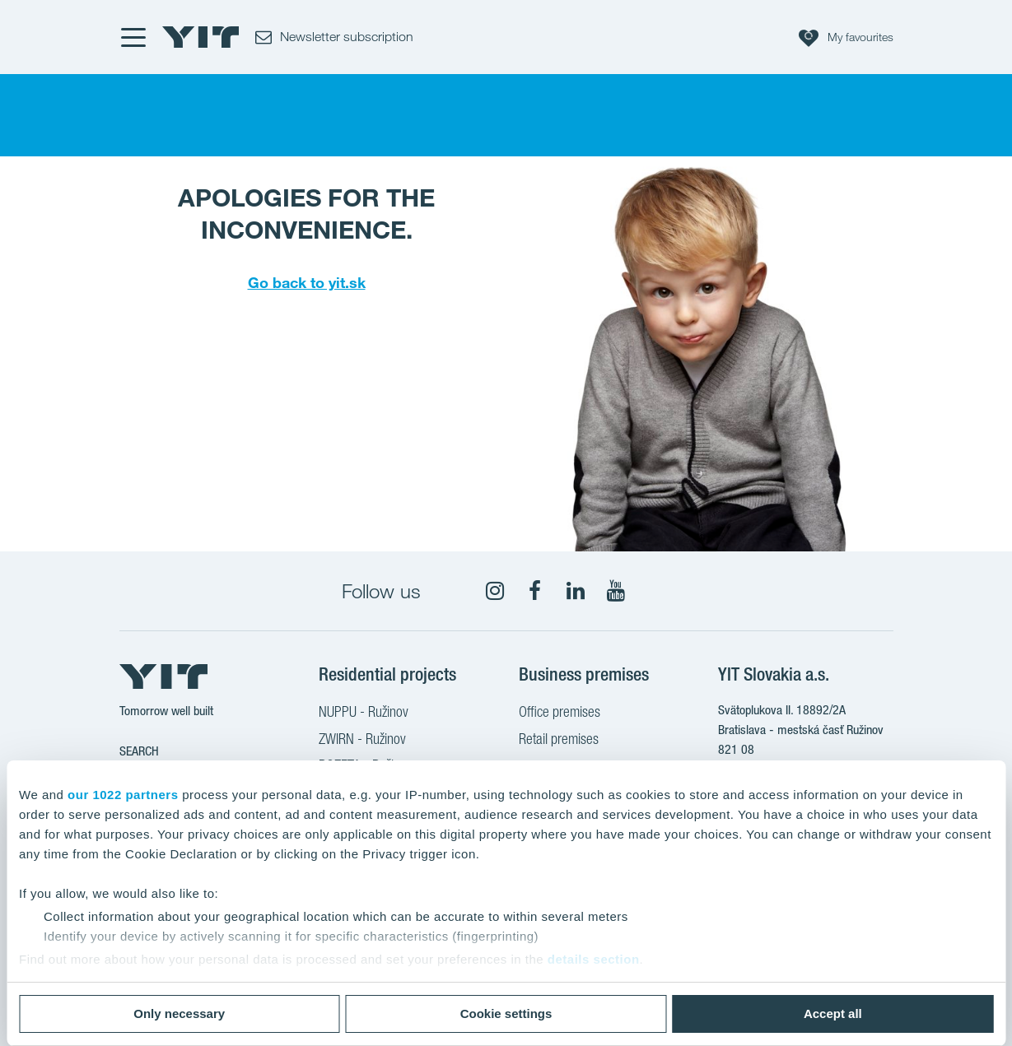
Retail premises (559, 740)
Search (139, 751)
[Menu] (132, 37)
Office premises (559, 713)
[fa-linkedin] (575, 591)
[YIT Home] (201, 37)
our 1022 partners (123, 795)
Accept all (833, 1013)
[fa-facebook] (535, 591)
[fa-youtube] (616, 591)
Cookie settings (506, 1013)
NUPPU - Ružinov (363, 713)
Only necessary (179, 1013)
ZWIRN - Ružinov (362, 740)
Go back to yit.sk (307, 282)
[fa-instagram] (495, 591)
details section (594, 959)
